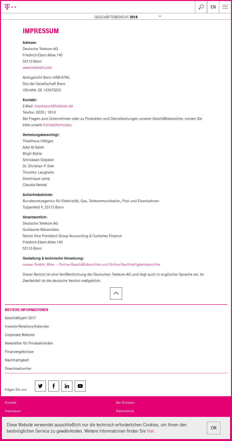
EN (213, 7)
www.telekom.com (37, 67)
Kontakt (10, 403)
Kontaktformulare (57, 125)
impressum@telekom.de (53, 106)
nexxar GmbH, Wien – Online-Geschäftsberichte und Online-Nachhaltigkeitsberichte (91, 264)
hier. (151, 431)
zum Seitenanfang (116, 293)
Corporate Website (20, 334)
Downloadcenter (18, 368)
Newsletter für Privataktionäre (29, 343)
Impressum (13, 411)
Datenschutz (125, 411)
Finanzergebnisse (19, 351)
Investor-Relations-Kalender (27, 326)
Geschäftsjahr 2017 (20, 318)
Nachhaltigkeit (17, 360)
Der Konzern (125, 403)
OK (214, 428)
